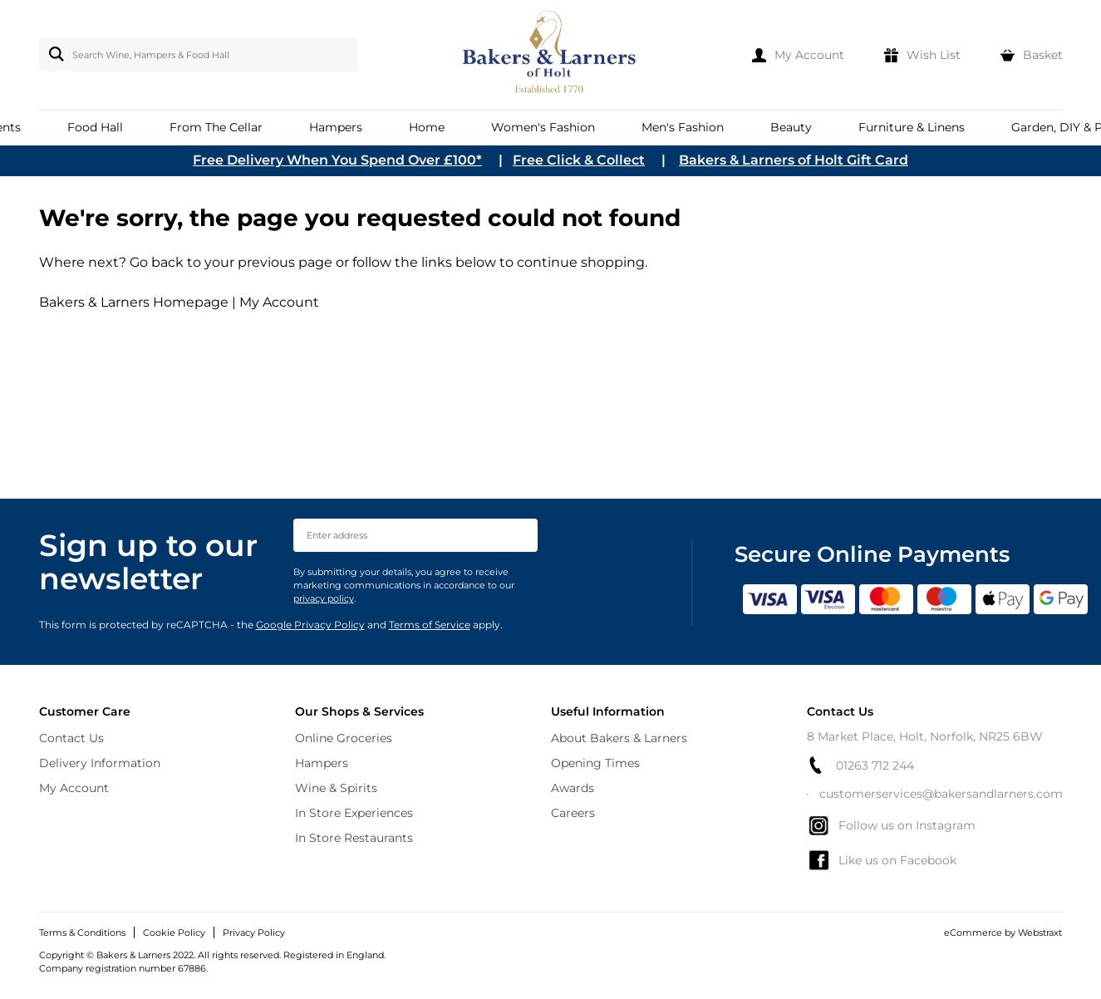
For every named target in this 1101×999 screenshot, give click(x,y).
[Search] (53, 54)
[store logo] (550, 54)
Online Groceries (343, 738)
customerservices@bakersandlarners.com (935, 793)
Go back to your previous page (229, 262)
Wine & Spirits (336, 787)
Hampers (321, 762)
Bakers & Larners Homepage (134, 302)
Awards (572, 787)
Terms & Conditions (82, 932)
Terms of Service (429, 624)
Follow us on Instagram (891, 825)
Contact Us (71, 738)
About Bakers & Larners (619, 738)
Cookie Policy (174, 932)
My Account (279, 302)
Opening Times (595, 762)
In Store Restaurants (354, 837)
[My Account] (798, 55)
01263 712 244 (860, 765)
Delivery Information (99, 762)
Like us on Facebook (881, 860)
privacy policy (323, 598)
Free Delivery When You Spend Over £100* (337, 160)
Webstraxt (1040, 932)
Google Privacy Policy (310, 624)
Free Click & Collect (579, 160)
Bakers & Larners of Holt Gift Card (793, 160)
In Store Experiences (354, 812)
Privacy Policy (254, 932)
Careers (573, 812)
